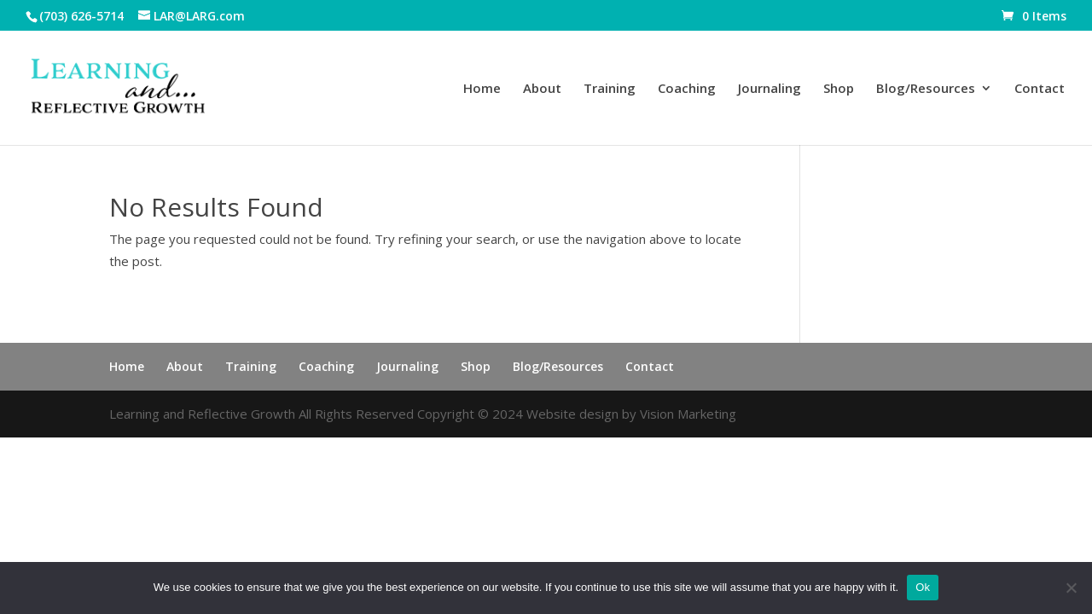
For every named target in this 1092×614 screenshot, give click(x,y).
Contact (1039, 89)
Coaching (687, 89)
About (542, 89)
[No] (1070, 587)
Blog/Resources (925, 89)
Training (610, 89)
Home (482, 89)
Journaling (769, 89)
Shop (838, 89)
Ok (922, 587)
